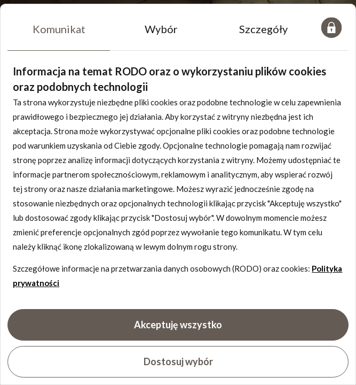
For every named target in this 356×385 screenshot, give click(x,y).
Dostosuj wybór (178, 361)
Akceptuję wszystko (178, 324)
